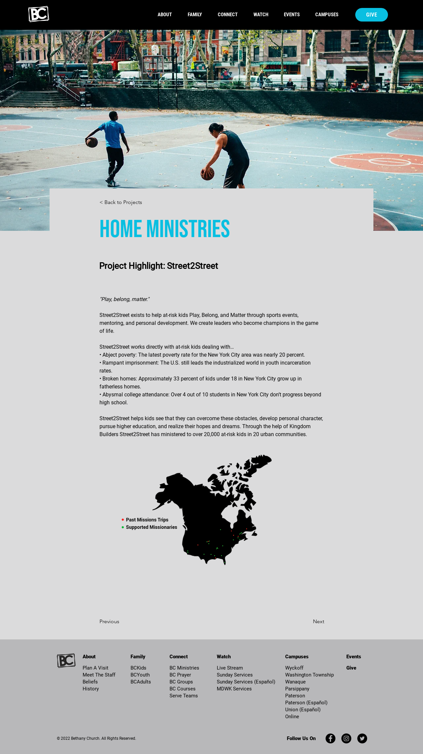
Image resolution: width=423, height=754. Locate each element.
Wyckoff (294, 668)
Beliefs (90, 682)
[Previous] (126, 621)
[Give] (371, 15)
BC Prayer (180, 675)
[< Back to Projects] (121, 202)
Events (353, 657)
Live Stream (230, 668)
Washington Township (309, 675)
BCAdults (141, 682)
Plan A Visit (95, 668)
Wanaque (295, 682)
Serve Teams (184, 696)
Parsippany (297, 689)
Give (351, 668)
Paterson (295, 696)
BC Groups (181, 682)
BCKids (138, 668)
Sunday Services (235, 675)
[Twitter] (362, 738)
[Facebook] (330, 738)
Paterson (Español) (306, 703)
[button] (198, 14)
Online (292, 717)
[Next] (302, 621)
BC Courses (183, 689)
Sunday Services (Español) (246, 682)
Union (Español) (303, 710)
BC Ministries (184, 668)
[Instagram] (346, 738)
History (91, 689)
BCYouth (140, 675)
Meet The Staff (99, 675)
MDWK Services (234, 689)
